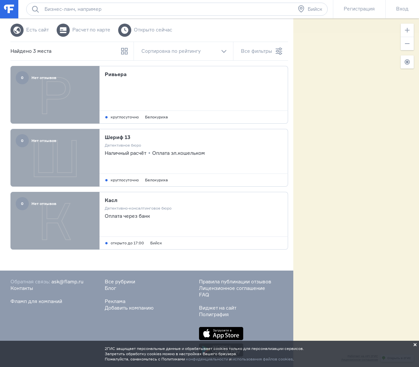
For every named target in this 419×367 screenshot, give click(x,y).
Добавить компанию (129, 308)
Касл (111, 200)
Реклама (115, 301)
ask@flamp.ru (67, 281)
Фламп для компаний (36, 301)
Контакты (21, 288)
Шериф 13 (117, 137)
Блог (110, 288)
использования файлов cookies (262, 359)
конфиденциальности (207, 359)
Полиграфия (214, 314)
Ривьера (116, 74)
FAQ (204, 295)
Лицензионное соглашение (232, 288)
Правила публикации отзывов (235, 281)
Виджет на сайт (217, 308)
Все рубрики (120, 281)
